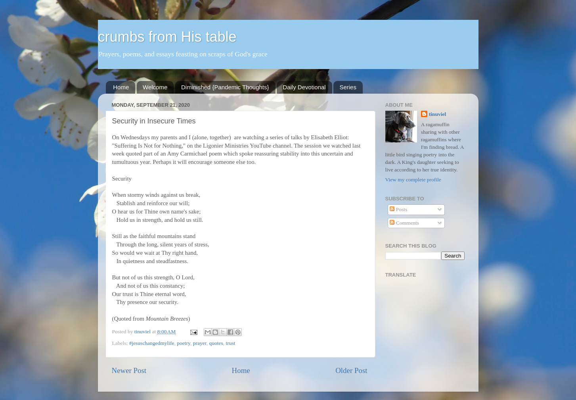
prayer (200, 343)
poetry (183, 343)
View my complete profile (413, 180)
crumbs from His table (167, 37)
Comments (404, 223)
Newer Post (129, 370)
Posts (398, 209)
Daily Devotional (304, 87)
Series (347, 87)
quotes (216, 343)
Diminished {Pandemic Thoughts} (225, 87)
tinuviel (437, 114)
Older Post (351, 370)
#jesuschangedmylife (151, 343)
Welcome (155, 87)
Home (121, 87)
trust (230, 343)
